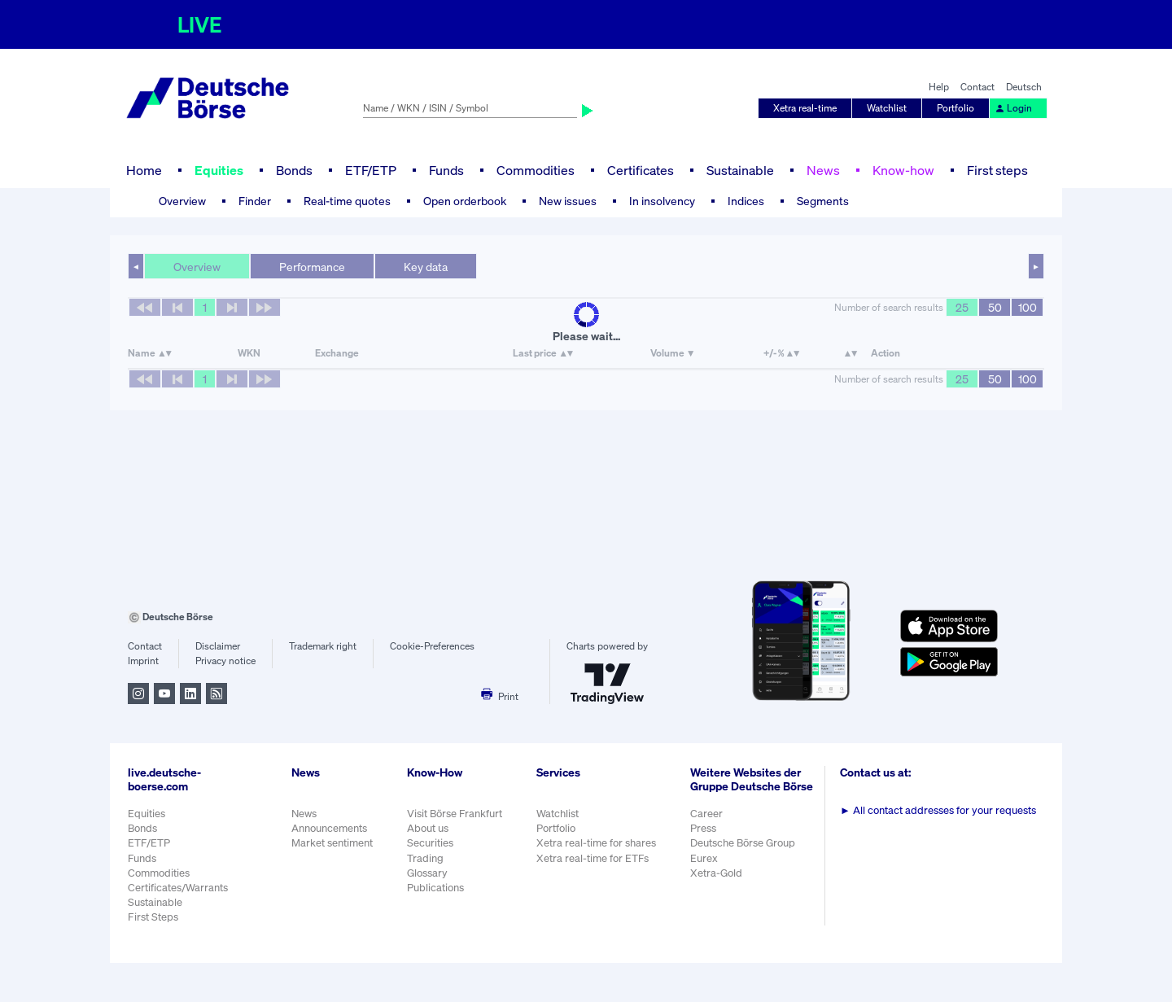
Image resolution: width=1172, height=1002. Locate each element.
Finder (254, 200)
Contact (977, 87)
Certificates (640, 170)
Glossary (427, 873)
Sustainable (740, 170)
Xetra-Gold (716, 873)
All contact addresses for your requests (938, 810)
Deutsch (1024, 87)
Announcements (329, 828)
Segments (823, 200)
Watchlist (887, 108)
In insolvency (662, 200)
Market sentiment (332, 843)
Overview (182, 200)
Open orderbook (464, 200)
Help (939, 87)
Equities (219, 170)
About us (427, 828)
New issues (568, 200)
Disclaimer (217, 646)
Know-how (903, 170)
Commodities (535, 170)
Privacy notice (225, 660)
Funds (446, 170)
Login (1013, 108)
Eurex (704, 858)
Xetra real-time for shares (596, 843)
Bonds (294, 170)
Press (703, 828)
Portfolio (955, 108)
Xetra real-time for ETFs (592, 858)
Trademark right (322, 646)
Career (706, 813)
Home (144, 170)
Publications (435, 888)
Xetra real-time (805, 108)
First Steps (153, 917)
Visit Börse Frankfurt (454, 813)
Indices (746, 200)
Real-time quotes (347, 200)
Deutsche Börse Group (742, 843)
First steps (997, 170)
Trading (425, 858)
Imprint (143, 660)
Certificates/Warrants (178, 888)
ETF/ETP (370, 170)
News (823, 170)
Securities (430, 843)
